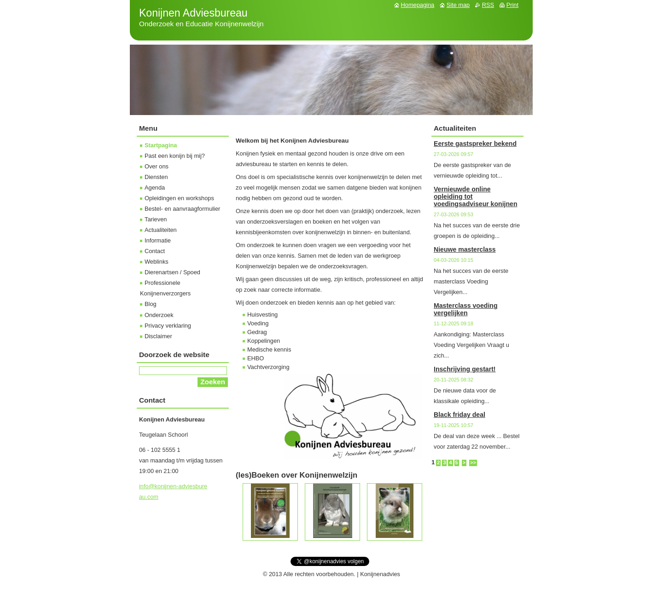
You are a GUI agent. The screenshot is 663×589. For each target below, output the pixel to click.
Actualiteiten (161, 229)
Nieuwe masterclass (465, 249)
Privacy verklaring (168, 325)
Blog (151, 303)
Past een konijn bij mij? (175, 155)
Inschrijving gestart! (465, 369)
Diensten (156, 176)
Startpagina (161, 145)
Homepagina (418, 4)
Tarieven (156, 219)
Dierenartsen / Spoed (172, 272)
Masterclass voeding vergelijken (466, 309)
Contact (155, 251)
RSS (488, 4)
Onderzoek (159, 315)
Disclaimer (158, 336)
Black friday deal (459, 414)
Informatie (158, 240)
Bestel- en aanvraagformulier (182, 208)
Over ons (157, 166)
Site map (458, 4)
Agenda (155, 187)
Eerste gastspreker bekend (475, 143)
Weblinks (157, 261)
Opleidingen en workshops (179, 198)
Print (512, 4)
